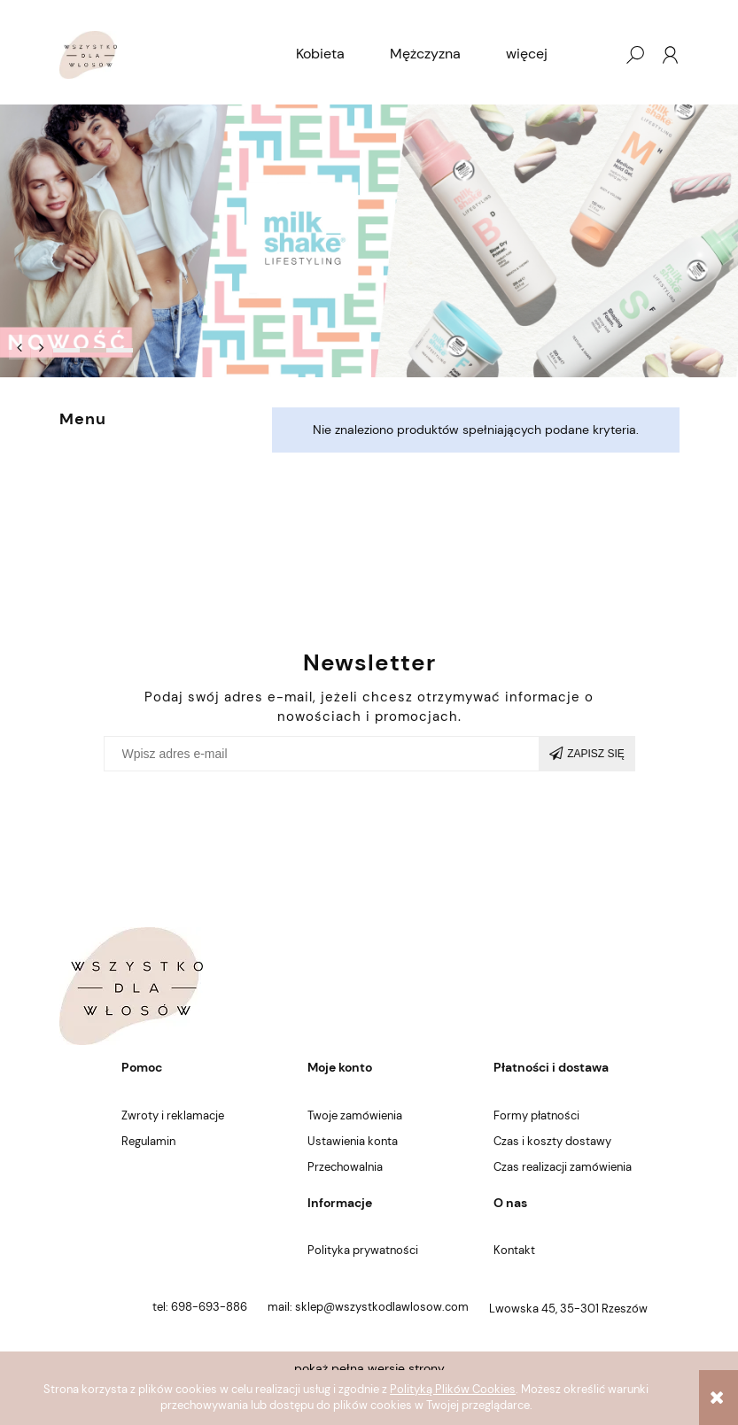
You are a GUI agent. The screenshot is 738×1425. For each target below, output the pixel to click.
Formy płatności (536, 1115)
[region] (369, 241)
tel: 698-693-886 (199, 1306)
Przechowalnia (345, 1166)
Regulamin (148, 1141)
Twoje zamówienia (354, 1115)
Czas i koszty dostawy (552, 1141)
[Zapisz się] (587, 753)
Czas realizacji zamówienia (562, 1166)
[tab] (66, 350)
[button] (19, 347)
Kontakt (514, 1250)
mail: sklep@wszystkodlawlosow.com (368, 1306)
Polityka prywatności (362, 1250)
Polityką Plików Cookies (453, 1389)
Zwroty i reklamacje (172, 1115)
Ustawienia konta (352, 1141)
